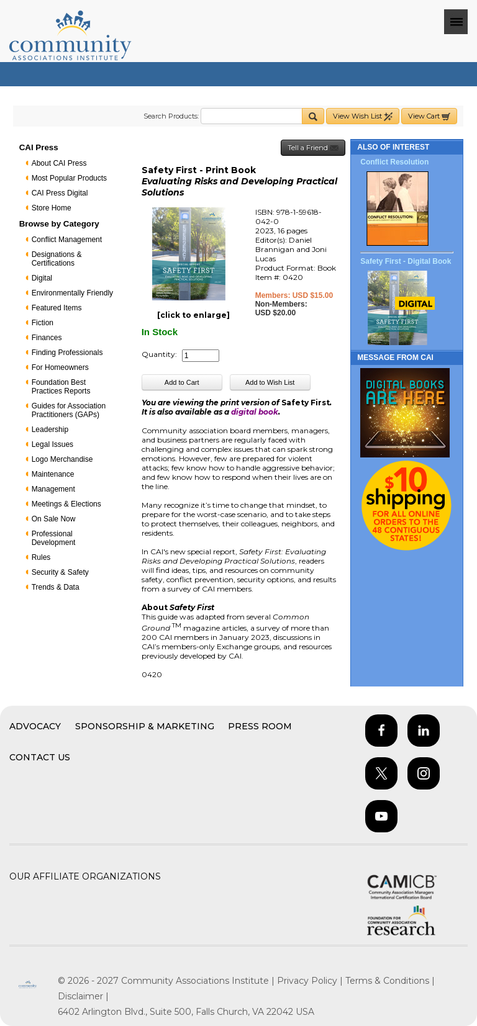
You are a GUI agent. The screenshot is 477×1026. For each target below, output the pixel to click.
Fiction (42, 322)
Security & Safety (60, 572)
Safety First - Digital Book (405, 261)
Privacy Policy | (311, 980)
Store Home (51, 208)
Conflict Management (67, 239)
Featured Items (57, 308)
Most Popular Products (69, 178)
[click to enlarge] (193, 315)
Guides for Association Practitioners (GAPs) (69, 410)
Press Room (260, 726)
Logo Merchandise (62, 459)
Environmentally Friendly (72, 293)
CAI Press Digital (60, 193)
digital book (254, 411)
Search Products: (171, 116)
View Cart (429, 116)
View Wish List (363, 116)
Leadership (50, 429)
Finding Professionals (67, 352)
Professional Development (54, 538)
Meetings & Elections (66, 504)
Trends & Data (56, 587)
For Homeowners (60, 367)
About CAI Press (59, 163)
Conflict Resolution (394, 162)
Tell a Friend (313, 148)
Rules (41, 557)
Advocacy (35, 726)
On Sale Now (54, 519)
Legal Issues (52, 444)
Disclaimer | (83, 996)
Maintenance (53, 474)
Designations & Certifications (57, 259)
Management (53, 489)
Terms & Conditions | (390, 980)
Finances (47, 337)
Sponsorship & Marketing (144, 726)
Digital (42, 278)
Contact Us (39, 757)
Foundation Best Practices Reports (61, 386)
